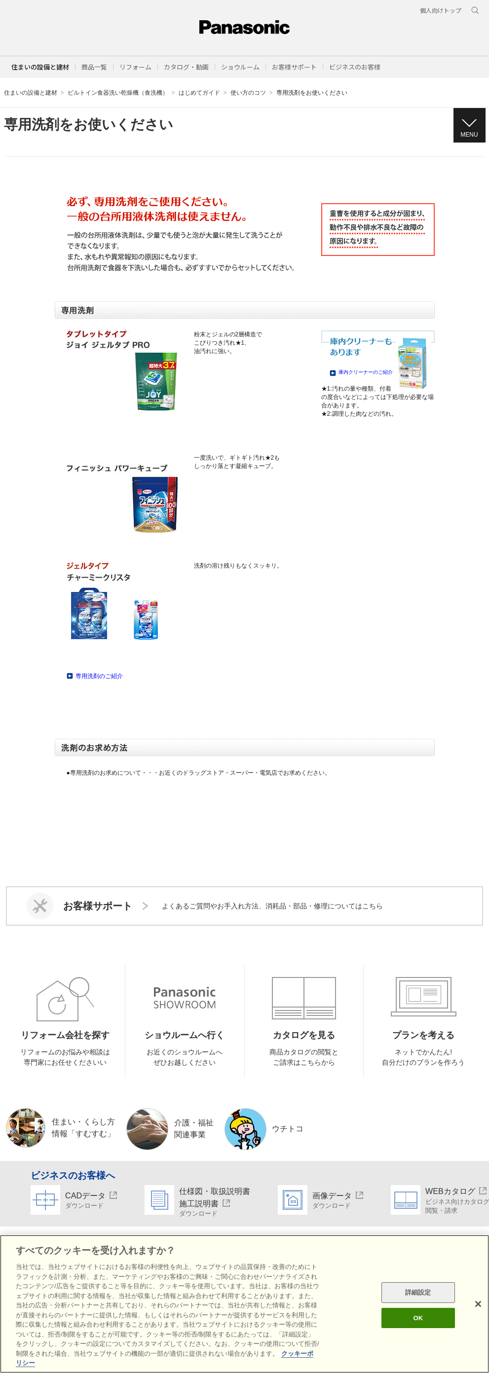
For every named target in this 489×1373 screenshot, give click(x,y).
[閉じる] (478, 1304)
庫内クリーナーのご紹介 (366, 372)
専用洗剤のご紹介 (99, 676)
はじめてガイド (199, 92)
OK (418, 1318)
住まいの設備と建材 (40, 67)
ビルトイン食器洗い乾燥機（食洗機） (118, 92)
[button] (94, 67)
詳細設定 (418, 1292)
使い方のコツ (248, 92)
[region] (244, 1304)
